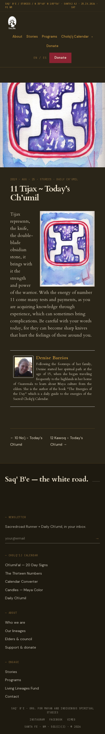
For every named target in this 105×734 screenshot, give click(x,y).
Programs (49, 36)
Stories (32, 36)
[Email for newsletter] (49, 538)
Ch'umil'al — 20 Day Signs (26, 565)
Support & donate (20, 647)
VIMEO (71, 719)
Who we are (15, 622)
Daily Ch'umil (15, 598)
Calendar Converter (21, 581)
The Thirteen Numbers (23, 573)
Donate (52, 46)
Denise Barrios (52, 358)
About (17, 36)
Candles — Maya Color (24, 590)
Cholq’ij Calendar (74, 36)
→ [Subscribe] (97, 538)
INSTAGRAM (37, 719)
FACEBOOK (56, 719)
